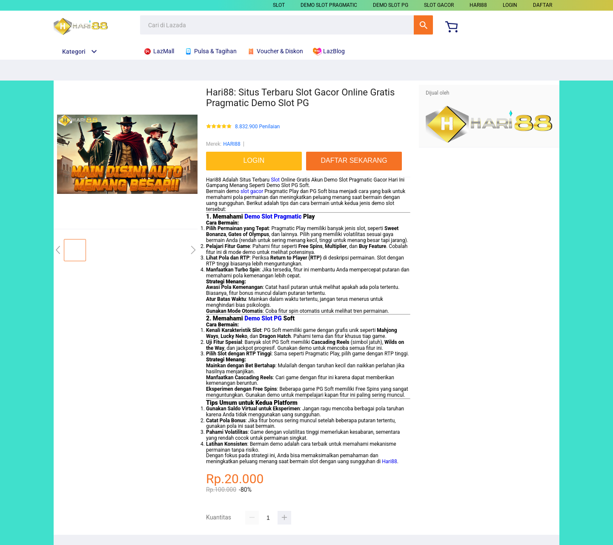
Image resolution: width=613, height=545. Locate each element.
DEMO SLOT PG (390, 5)
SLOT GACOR (439, 5)
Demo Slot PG (263, 318)
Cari (423, 25)
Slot (275, 180)
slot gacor (252, 191)
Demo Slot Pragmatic (272, 216)
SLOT (279, 5)
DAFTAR (542, 5)
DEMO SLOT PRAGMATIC (329, 5)
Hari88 (389, 461)
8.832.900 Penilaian (257, 127)
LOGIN (510, 5)
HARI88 (478, 5)
